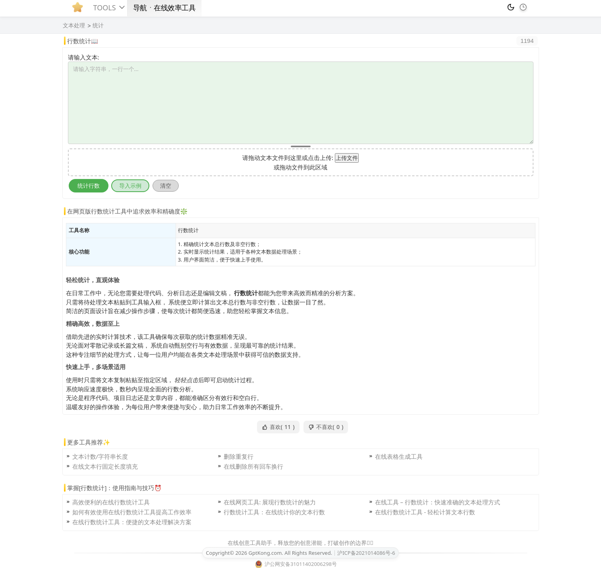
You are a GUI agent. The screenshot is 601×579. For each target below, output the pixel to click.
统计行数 (88, 185)
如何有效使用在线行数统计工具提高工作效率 (131, 512)
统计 (98, 25)
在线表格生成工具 (399, 456)
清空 (165, 185)
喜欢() (278, 427)
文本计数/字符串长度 (100, 456)
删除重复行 (238, 456)
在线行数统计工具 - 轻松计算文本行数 (425, 512)
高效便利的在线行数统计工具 (111, 502)
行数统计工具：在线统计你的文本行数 (274, 512)
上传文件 (347, 158)
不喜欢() (326, 427)
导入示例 (130, 185)
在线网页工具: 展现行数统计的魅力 (270, 502)
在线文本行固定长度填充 (105, 466)
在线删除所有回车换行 (253, 466)
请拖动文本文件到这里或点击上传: (287, 158)
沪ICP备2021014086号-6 (366, 552)
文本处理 (74, 25)
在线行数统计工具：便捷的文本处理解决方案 (131, 522)
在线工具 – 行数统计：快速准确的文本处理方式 (437, 502)
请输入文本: (83, 57)
